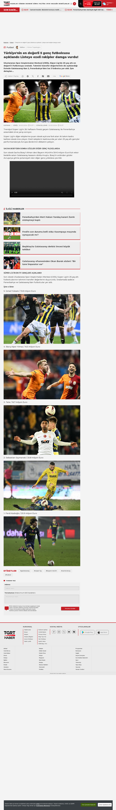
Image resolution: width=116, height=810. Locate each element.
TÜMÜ (109, 10)
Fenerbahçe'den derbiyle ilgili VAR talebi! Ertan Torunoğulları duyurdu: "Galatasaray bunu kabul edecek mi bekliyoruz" (89, 10)
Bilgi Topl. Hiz (42, 636)
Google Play (87, 632)
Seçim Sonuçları (80, 655)
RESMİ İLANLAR (64, 3)
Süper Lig (17, 129)
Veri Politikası (42, 639)
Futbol (12, 42)
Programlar (79, 648)
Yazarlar (78, 667)
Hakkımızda (27, 629)
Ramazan (78, 651)
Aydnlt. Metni (42, 641)
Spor (77, 660)
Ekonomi (6, 662)
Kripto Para (42, 653)
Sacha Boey (19, 152)
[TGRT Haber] (7, 4)
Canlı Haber (7, 653)
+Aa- (54, 76)
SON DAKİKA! (11, 10)
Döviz (5, 655)
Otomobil (41, 667)
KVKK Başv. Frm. (42, 643)
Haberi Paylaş (12, 76)
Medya (41, 662)
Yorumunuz (20, 593)
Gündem (6, 667)
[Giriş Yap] (74, 3)
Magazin (41, 658)
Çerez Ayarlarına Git (105, 804)
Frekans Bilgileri (28, 636)
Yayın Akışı (78, 664)
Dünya (5, 658)
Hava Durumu (7, 669)
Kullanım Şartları (42, 629)
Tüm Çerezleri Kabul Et (88, 804)
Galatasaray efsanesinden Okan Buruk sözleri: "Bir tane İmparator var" (49, 262)
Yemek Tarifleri (80, 669)
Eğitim (5, 660)
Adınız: (7, 584)
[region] (58, 805)
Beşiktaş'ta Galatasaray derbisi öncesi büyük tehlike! (46, 248)
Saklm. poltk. (27, 641)
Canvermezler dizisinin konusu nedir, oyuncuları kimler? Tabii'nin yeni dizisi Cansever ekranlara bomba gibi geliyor (46, 10)
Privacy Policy (42, 634)
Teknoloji (78, 662)
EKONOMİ (28, 3)
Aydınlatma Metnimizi (43, 805)
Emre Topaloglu (33, 47)
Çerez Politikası (28, 639)
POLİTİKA (42, 3)
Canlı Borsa (7, 651)
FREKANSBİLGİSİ (97, 3)
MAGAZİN (54, 3)
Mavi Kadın (42, 660)
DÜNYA (35, 3)
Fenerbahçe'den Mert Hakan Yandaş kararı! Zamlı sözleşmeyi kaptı (48, 218)
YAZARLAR (14, 3)
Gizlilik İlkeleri (42, 632)
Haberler (6, 42)
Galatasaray (54, 129)
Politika (41, 669)
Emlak (5, 664)
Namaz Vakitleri (43, 664)
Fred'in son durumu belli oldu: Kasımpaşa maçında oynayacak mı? (49, 233)
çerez (38, 803)
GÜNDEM (21, 3)
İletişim (26, 634)
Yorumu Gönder (70, 608)
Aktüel (5, 648)
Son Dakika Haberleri (82, 658)
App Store (102, 632)
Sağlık (77, 653)
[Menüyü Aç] (71, 3)
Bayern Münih (44, 152)
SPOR (48, 3)
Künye (26, 632)
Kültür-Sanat (42, 651)
